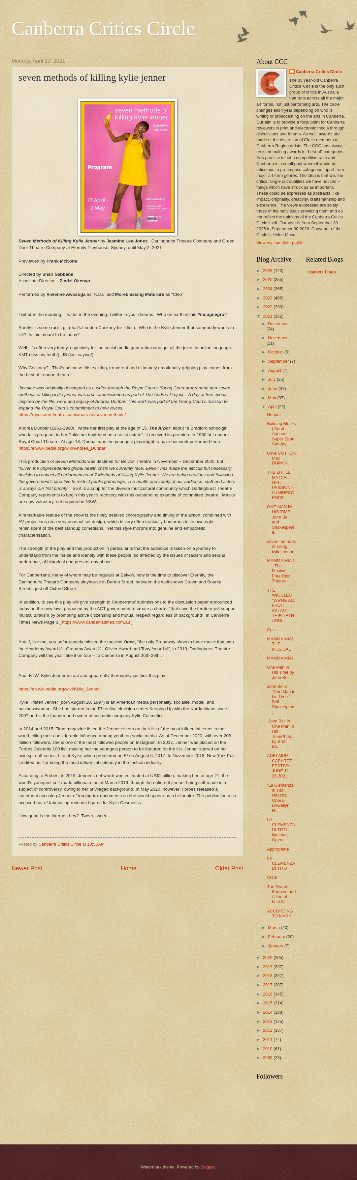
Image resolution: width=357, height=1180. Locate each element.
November (277, 337)
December (277, 323)
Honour (274, 414)
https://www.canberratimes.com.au (96, 622)
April (272, 406)
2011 (268, 1039)
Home (129, 868)
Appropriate (278, 849)
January (276, 945)
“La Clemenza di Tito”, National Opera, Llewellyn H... (280, 798)
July (272, 379)
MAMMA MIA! (280, 658)
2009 (268, 1057)
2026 (268, 270)
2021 (268, 316)
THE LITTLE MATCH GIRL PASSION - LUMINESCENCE (280, 485)
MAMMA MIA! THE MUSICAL (280, 644)
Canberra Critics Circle (103, 28)
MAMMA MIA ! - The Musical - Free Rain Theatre (280, 570)
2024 (268, 288)
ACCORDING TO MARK (280, 913)
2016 (268, 994)
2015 (268, 1002)
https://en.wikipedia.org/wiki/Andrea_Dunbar (62, 448)
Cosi (271, 629)
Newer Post (27, 868)
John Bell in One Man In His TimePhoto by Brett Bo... (280, 733)
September (279, 361)
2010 (268, 1048)
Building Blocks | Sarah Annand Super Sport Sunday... (281, 433)
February (277, 936)
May (272, 397)
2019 (268, 966)
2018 (268, 975)
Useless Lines (322, 271)
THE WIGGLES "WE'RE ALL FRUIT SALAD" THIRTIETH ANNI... (281, 605)
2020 (268, 957)
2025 (268, 279)
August (275, 370)
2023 (268, 297)
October (276, 352)
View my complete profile (280, 242)
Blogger (208, 1167)
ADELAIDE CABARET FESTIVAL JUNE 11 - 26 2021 (279, 765)
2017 (268, 984)
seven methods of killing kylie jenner (281, 546)
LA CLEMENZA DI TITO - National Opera (281, 829)
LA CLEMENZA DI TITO (281, 863)
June (273, 388)
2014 (268, 1012)
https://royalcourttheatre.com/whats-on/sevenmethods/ (72, 414)
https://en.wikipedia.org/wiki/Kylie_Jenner (59, 689)
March (274, 927)
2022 (268, 306)
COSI (272, 877)
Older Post (229, 868)
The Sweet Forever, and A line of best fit (281, 894)
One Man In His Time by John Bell (280, 672)
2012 (268, 1030)
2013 (268, 1021)
